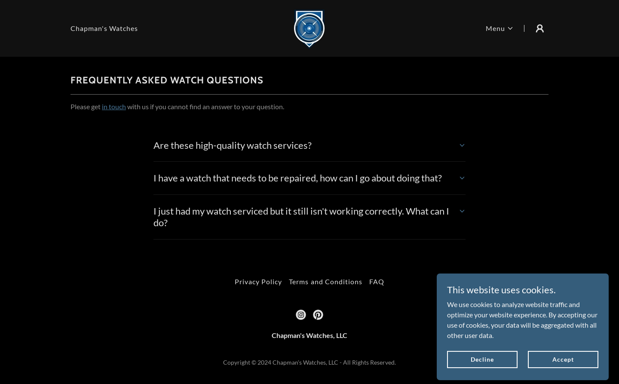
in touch (114, 106)
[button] (500, 28)
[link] (309, 27)
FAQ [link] (376, 281)
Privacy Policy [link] (258, 281)
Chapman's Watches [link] (104, 28)
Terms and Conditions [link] (325, 281)
